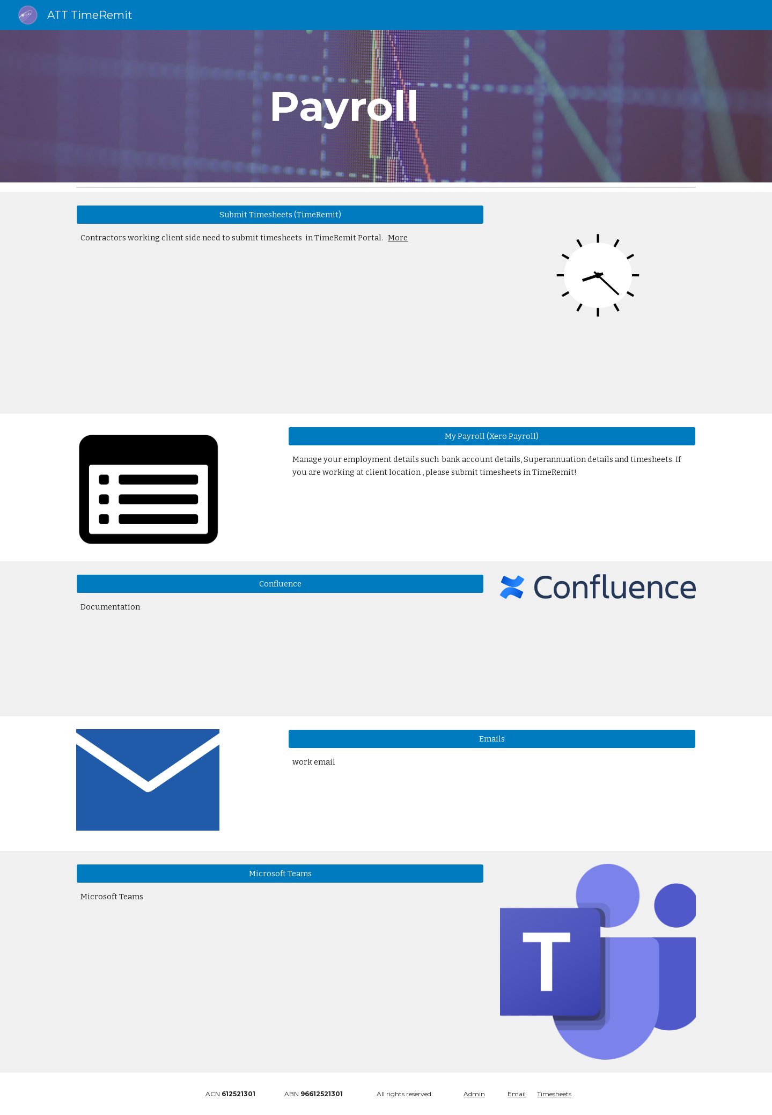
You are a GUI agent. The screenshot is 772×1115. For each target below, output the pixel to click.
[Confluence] (280, 583)
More (398, 238)
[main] (386, 106)
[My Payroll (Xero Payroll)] (492, 436)
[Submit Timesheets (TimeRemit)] (280, 214)
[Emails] (492, 739)
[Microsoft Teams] (280, 873)
